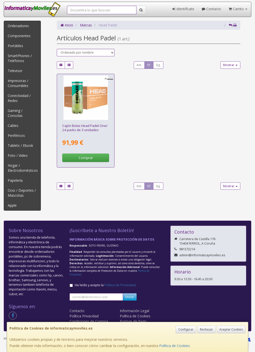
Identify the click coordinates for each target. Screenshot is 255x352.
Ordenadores (18, 25)
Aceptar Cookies (231, 329)
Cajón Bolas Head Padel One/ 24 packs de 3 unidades (85, 127)
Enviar (130, 297)
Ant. (139, 65)
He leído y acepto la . (105, 285)
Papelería (15, 180)
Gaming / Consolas (15, 113)
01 (149, 65)
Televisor (15, 70)
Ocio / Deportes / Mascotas (22, 193)
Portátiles (15, 45)
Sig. (158, 65)
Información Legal (134, 310)
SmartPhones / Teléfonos (20, 58)
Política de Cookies (174, 345)
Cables (13, 125)
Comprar (86, 157)
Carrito (238, 8)
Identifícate (183, 8)
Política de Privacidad (119, 285)
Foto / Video (18, 155)
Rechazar (206, 329)
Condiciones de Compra (88, 321)
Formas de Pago (133, 321)
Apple (12, 205)
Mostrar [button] (230, 65)
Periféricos (16, 135)
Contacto (211, 8)
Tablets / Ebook (20, 145)
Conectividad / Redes (19, 98)
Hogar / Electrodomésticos (23, 168)
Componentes (19, 35)
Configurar (185, 329)
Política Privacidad (84, 316)
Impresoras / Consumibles (18, 83)
